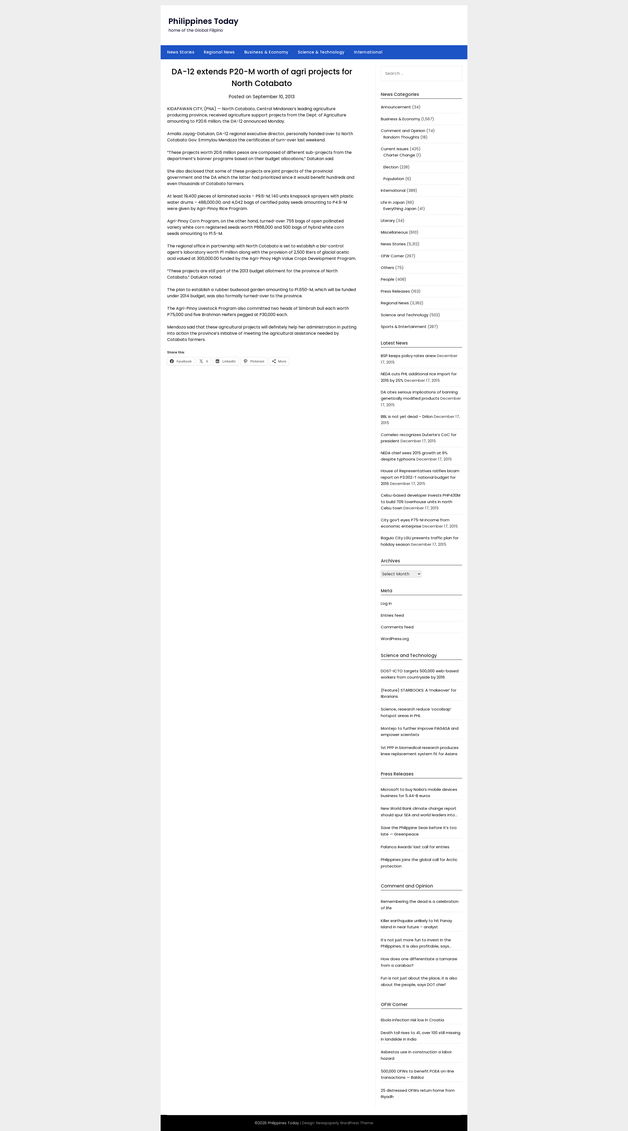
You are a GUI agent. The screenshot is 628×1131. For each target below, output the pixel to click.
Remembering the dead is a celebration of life (420, 904)
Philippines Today (203, 21)
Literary (388, 220)
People (387, 279)
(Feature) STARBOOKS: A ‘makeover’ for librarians (418, 693)
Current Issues (395, 149)
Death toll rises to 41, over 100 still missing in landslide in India (420, 1036)
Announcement (396, 107)
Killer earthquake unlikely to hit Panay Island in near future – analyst (416, 924)
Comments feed (397, 627)
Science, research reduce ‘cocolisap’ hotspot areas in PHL (416, 712)
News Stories (180, 52)
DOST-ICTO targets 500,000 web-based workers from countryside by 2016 (420, 674)
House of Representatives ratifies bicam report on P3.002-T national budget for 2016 (420, 477)
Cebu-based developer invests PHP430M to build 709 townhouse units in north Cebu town (420, 501)
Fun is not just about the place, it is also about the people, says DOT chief (419, 981)
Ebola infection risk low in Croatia (412, 1020)
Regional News (219, 52)
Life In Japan (393, 202)
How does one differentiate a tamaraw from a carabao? (419, 962)
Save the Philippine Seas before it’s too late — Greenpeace (419, 831)
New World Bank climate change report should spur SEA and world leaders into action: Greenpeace (418, 812)
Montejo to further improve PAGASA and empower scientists (420, 731)
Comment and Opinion (403, 130)
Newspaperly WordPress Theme (344, 1123)
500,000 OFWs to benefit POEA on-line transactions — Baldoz (417, 1074)
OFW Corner (392, 256)
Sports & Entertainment (404, 326)
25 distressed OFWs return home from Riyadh (418, 1093)
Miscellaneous (394, 232)
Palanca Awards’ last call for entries (415, 847)
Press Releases (395, 291)
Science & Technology (321, 52)
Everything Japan (399, 208)
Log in (386, 603)
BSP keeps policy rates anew (408, 355)
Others (387, 267)
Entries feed (392, 615)
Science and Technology (404, 315)
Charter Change (399, 155)
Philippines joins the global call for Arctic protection (419, 863)
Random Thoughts (401, 137)
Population (393, 178)
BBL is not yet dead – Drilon (407, 416)
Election (390, 167)
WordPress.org (395, 638)
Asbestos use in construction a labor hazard (416, 1055)
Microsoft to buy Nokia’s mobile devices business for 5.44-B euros (419, 792)
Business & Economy (266, 52)
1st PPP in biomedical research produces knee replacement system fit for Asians (420, 751)
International (368, 52)
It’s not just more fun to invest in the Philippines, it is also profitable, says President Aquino (416, 943)
